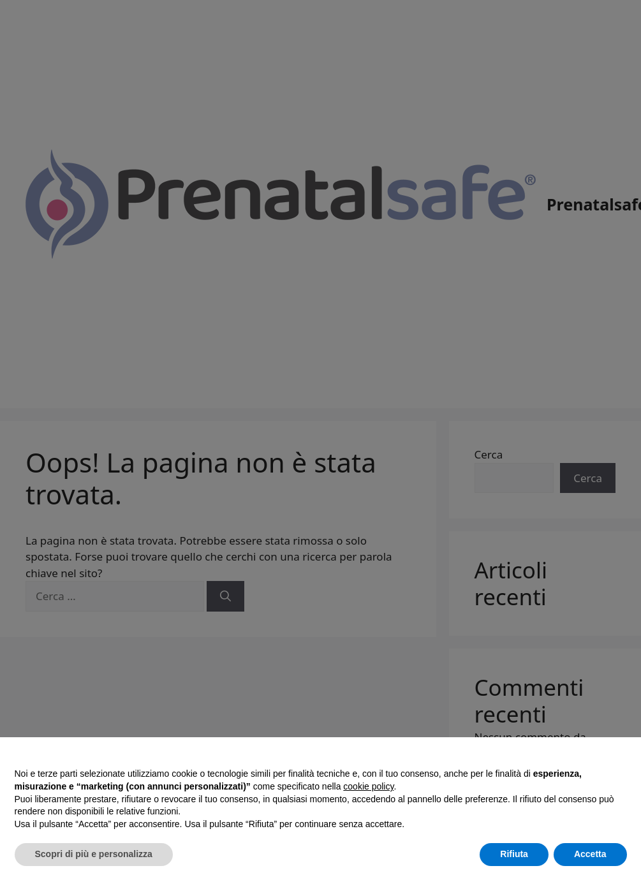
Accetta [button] (590, 854)
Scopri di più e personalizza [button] (93, 854)
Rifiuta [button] (514, 854)
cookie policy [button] (368, 786)
